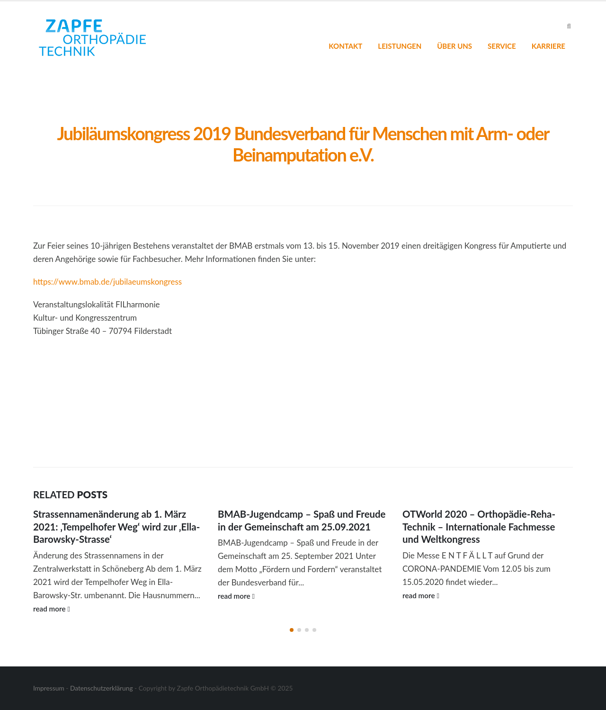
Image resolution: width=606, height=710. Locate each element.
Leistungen (399, 46)
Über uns (454, 46)
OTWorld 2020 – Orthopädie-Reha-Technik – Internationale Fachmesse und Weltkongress (478, 526)
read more (51, 608)
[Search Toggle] (569, 26)
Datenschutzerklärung (101, 688)
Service (502, 46)
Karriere (548, 46)
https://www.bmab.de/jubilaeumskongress (107, 282)
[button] (291, 630)
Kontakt (345, 46)
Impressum (48, 688)
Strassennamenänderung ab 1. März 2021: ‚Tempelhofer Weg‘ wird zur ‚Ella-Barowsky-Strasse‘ (116, 526)
